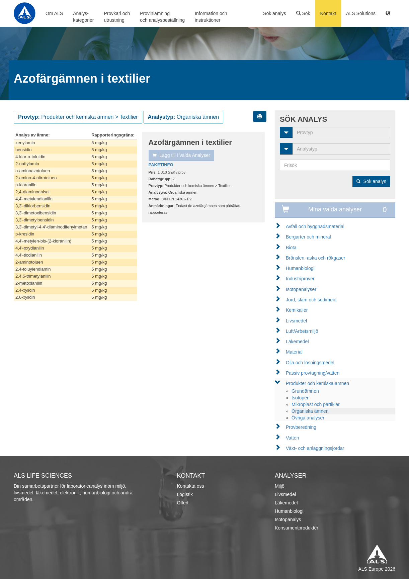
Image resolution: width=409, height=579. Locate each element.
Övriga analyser (308, 417)
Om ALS (54, 13)
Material (294, 352)
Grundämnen (305, 391)
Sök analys (274, 13)
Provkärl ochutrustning (117, 17)
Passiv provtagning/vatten (312, 373)
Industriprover (300, 278)
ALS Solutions (361, 13)
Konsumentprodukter (296, 527)
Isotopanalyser (301, 289)
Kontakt (328, 13)
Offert (183, 502)
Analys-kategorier (83, 17)
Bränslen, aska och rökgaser (315, 258)
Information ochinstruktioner (211, 17)
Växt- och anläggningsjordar (315, 448)
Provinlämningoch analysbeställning (162, 17)
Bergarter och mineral (308, 236)
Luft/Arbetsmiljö (302, 331)
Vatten (292, 438)
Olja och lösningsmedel (310, 362)
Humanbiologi (300, 268)
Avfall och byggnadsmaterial (315, 226)
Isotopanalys (288, 519)
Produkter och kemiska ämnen (317, 383)
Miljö (279, 486)
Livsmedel (296, 320)
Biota (291, 247)
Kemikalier (297, 310)
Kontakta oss (190, 486)
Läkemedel (297, 341)
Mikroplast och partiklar (316, 404)
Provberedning (301, 427)
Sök (303, 13)
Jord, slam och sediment (311, 299)
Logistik (185, 494)
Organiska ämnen (310, 411)
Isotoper (300, 397)
